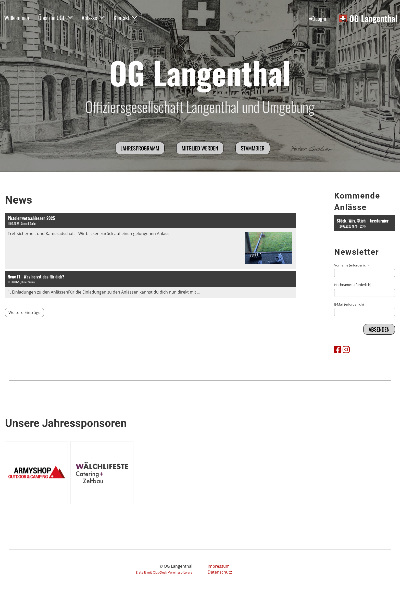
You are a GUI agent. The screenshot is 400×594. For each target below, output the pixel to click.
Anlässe (93, 18)
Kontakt (125, 18)
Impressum (219, 566)
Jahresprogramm (140, 148)
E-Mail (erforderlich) (349, 304)
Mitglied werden (200, 148)
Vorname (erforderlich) (351, 265)
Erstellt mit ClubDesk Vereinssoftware (164, 572)
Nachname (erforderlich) (352, 284)
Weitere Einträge (24, 312)
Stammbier (253, 148)
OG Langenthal (373, 18)
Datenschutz (220, 572)
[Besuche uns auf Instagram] (346, 349)
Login (317, 18)
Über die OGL (55, 18)
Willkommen (16, 18)
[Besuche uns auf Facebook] (337, 349)
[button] (364, 223)
